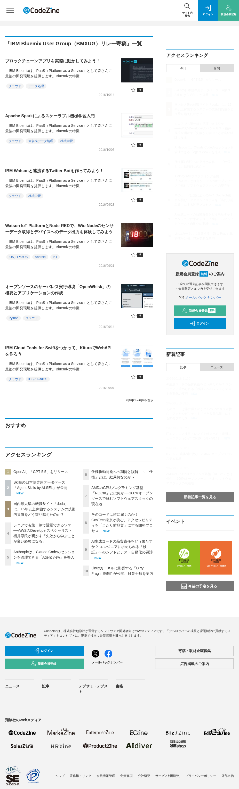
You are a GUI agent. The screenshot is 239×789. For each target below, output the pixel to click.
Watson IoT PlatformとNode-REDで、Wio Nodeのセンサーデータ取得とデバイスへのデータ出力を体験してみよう (59, 228)
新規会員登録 (199, 310)
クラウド (15, 86)
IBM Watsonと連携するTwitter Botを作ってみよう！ (54, 171)
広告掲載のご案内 (194, 664)
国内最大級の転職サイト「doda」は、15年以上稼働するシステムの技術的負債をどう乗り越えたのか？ (44, 509)
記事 (183, 367)
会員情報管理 (106, 776)
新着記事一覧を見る (200, 497)
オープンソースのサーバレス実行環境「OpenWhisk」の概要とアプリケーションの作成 (57, 290)
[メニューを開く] (10, 10)
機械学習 (66, 141)
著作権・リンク (80, 776)
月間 (217, 68)
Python (13, 318)
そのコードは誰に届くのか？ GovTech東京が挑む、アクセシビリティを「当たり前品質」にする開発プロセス (203, 200)
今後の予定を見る (199, 586)
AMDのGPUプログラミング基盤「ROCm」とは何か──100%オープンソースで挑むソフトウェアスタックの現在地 (203, 181)
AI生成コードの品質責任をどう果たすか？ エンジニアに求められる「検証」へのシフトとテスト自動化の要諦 (122, 546)
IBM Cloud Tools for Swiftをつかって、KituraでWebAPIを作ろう (58, 351)
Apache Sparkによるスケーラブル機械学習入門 (50, 116)
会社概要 (144, 776)
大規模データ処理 (40, 141)
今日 (183, 68)
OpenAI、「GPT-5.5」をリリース (40, 472)
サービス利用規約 (167, 776)
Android (40, 257)
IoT (55, 257)
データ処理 (36, 86)
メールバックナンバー (200, 297)
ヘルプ (60, 776)
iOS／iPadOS (18, 257)
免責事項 (126, 776)
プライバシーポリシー (200, 776)
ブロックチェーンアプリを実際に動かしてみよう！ (52, 61)
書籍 (119, 686)
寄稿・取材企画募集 (194, 651)
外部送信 (227, 776)
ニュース (217, 367)
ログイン (199, 323)
